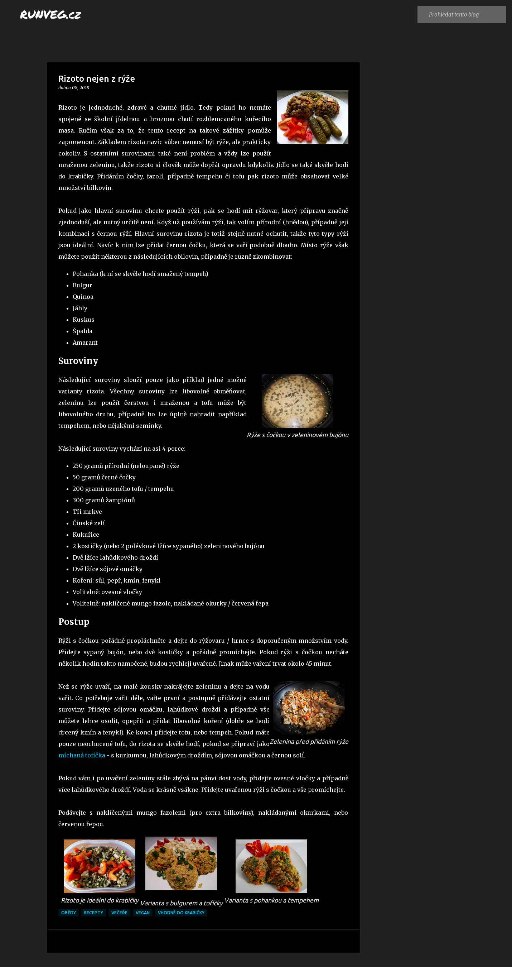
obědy (68, 912)
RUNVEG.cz (50, 14)
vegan (143, 912)
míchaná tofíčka (81, 755)
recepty (93, 912)
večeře (119, 912)
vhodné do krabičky (181, 912)
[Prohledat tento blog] (465, 14)
